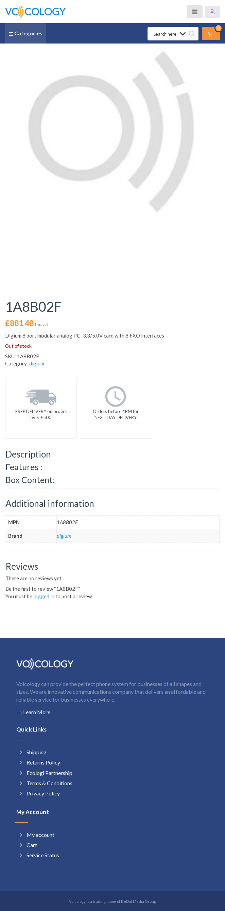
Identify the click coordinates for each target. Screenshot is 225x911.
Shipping (37, 752)
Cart (32, 845)
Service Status (43, 855)
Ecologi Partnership (49, 773)
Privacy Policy (43, 793)
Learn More (33, 712)
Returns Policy (43, 762)
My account (40, 834)
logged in (43, 596)
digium (36, 363)
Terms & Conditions (49, 783)
